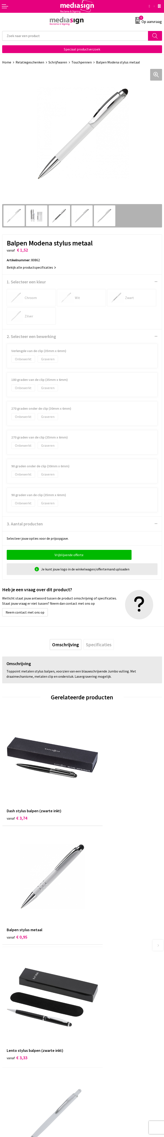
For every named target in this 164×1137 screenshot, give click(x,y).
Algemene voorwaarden (101, 1037)
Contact (8, 1037)
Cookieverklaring (96, 1044)
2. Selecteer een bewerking (31, 336)
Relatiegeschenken (30, 62)
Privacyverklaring (97, 1050)
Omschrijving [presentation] (65, 645)
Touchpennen (81, 62)
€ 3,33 (17, 897)
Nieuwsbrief (93, 977)
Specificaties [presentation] (98, 645)
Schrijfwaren (57, 62)
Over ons (90, 970)
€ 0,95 (97, 797)
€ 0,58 (97, 897)
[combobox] (75, 36)
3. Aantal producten (25, 523)
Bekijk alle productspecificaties (31, 267)
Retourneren (11, 1050)
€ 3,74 (17, 797)
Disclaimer (92, 1057)
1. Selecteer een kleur (26, 281)
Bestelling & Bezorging (19, 1044)
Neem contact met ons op (25, 612)
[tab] (65, 644)
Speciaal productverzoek (82, 49)
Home (6, 62)
